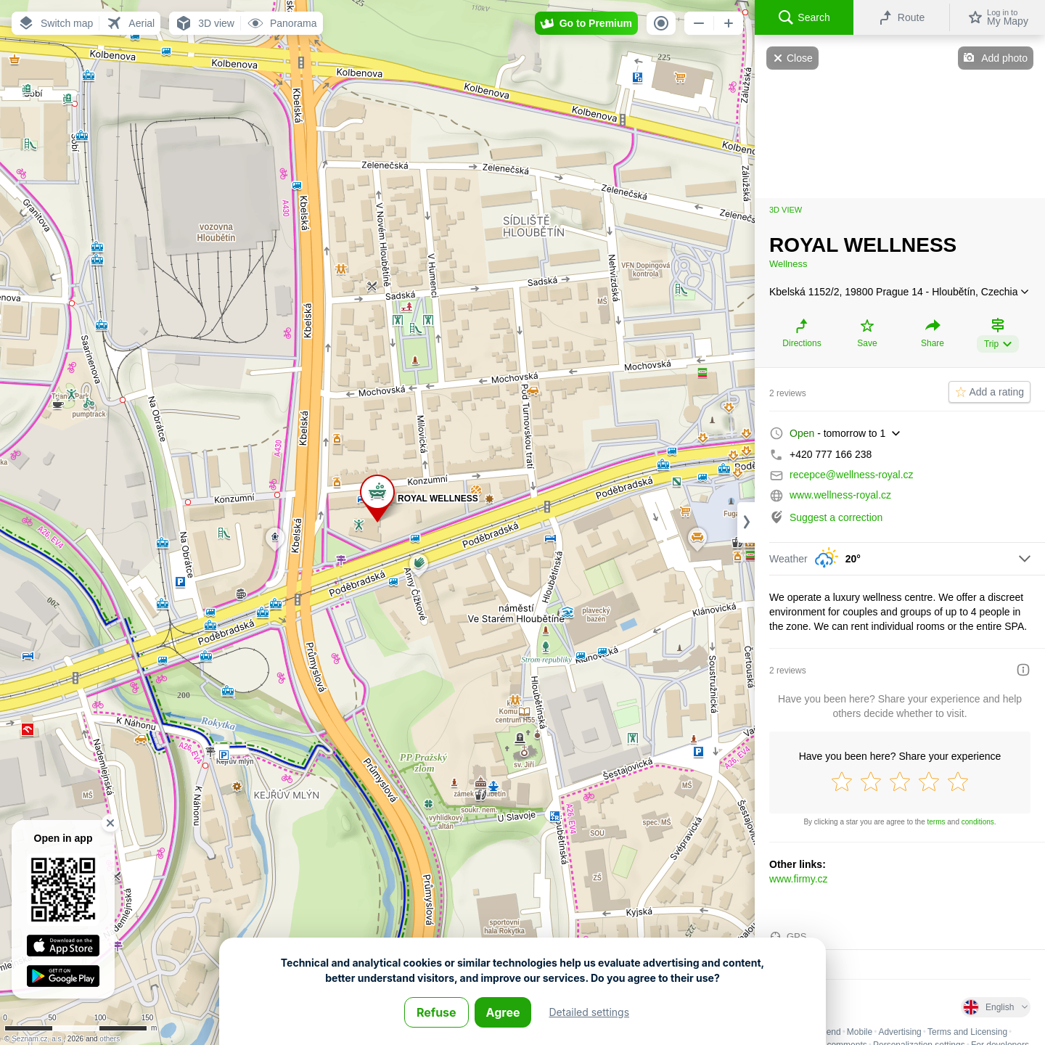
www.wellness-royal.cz (840, 495)
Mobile (859, 1032)
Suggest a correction (836, 517)
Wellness (788, 263)
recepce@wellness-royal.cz (852, 474)
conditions (978, 822)
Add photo (1004, 58)
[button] (55, 23)
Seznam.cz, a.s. (37, 1039)
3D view (785, 209)
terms (936, 822)
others (109, 1039)
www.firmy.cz (798, 879)
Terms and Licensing (967, 1032)
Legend (826, 1032)
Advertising (899, 1032)
